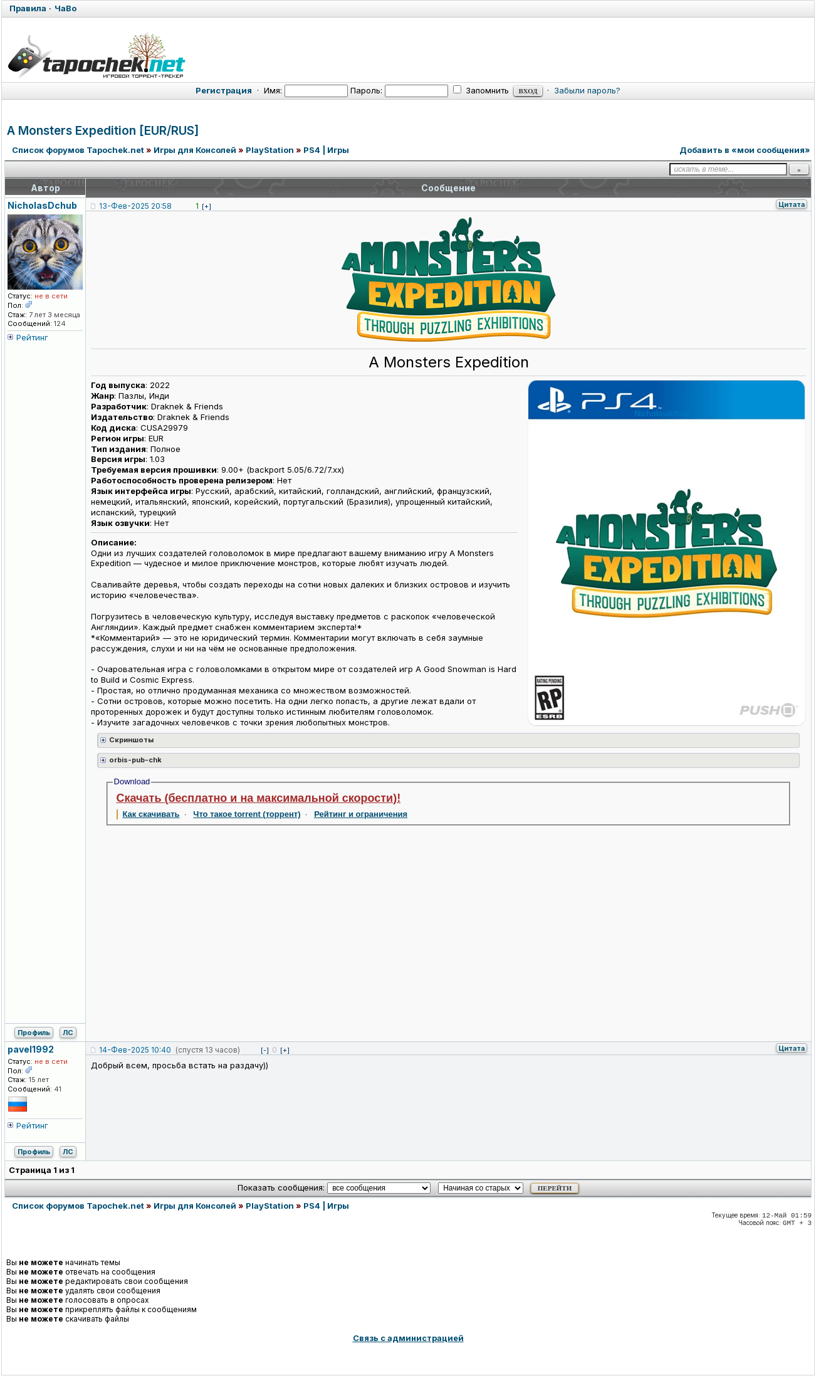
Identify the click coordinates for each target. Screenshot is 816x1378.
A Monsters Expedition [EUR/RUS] (103, 131)
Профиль (34, 1032)
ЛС (68, 1032)
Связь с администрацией (408, 1338)
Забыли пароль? (587, 90)
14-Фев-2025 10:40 (135, 1050)
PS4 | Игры (326, 150)
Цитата (791, 204)
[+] (206, 206)
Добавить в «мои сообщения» (744, 150)
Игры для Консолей (195, 150)
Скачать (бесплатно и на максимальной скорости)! (259, 798)
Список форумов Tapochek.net (78, 150)
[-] (265, 1050)
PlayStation (270, 150)
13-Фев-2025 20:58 (135, 206)
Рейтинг (32, 337)
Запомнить (481, 90)
